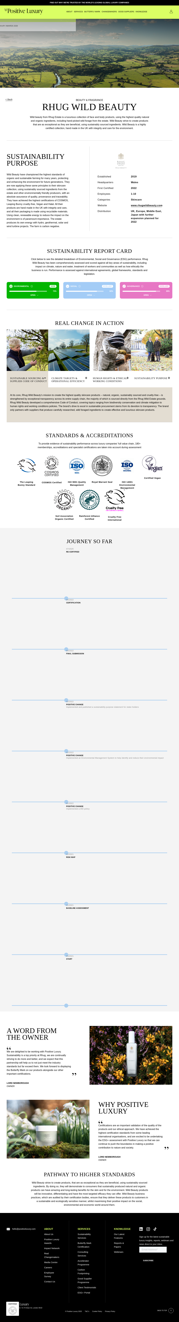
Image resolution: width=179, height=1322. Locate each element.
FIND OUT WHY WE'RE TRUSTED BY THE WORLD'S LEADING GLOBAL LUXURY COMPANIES (89, 3)
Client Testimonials (87, 1287)
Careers (48, 1267)
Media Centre (50, 1262)
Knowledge (133, 12)
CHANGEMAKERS (101, 12)
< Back (8, 99)
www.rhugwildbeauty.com (147, 205)
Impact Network (52, 1248)
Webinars (118, 1252)
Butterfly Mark (84, 12)
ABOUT (48, 1229)
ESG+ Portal (84, 1292)
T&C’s (87, 1311)
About (62, 12)
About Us (48, 1234)
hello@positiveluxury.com (24, 1229)
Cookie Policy (97, 1311)
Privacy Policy (110, 1311)
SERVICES (70, 12)
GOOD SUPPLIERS (118, 12)
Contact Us (167, 11)
